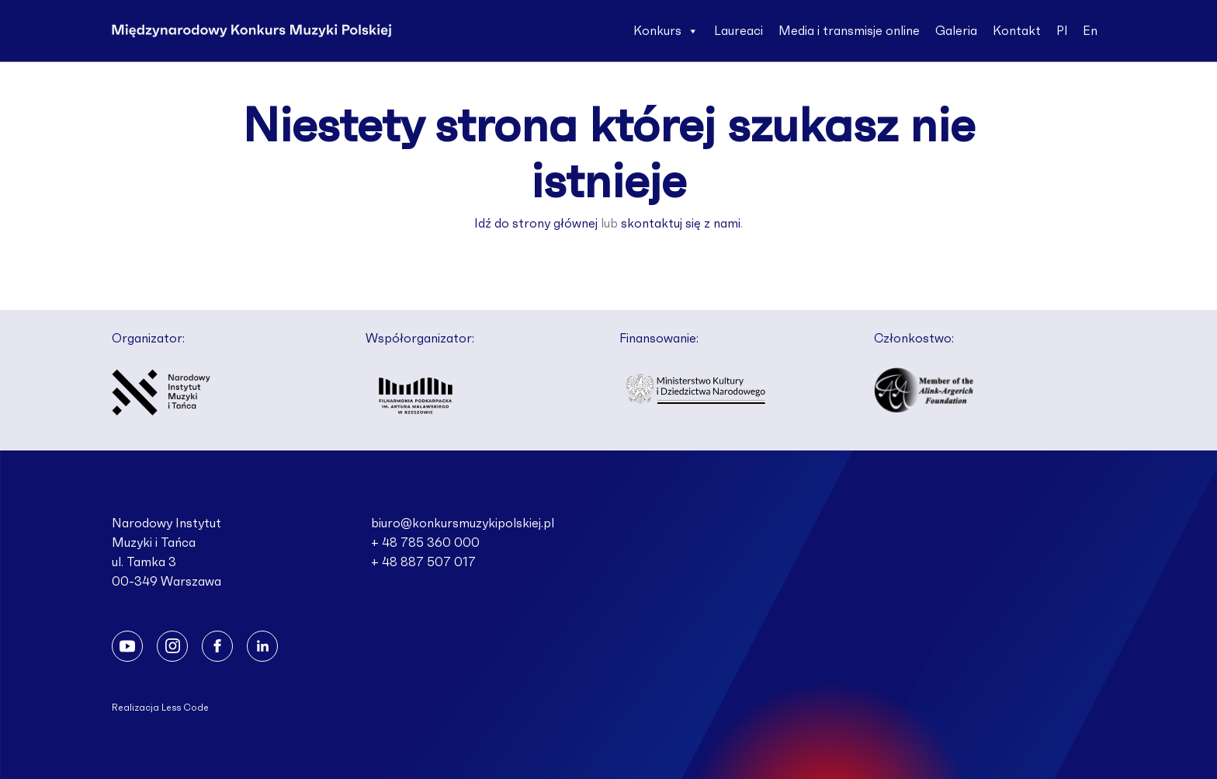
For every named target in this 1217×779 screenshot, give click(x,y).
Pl (1061, 31)
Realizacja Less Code (160, 707)
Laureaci (738, 31)
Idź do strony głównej (536, 223)
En (1090, 31)
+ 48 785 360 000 (425, 543)
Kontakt (1017, 31)
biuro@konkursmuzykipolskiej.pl (462, 523)
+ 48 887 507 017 (423, 562)
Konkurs (666, 31)
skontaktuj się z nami (680, 223)
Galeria (956, 31)
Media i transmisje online (849, 31)
